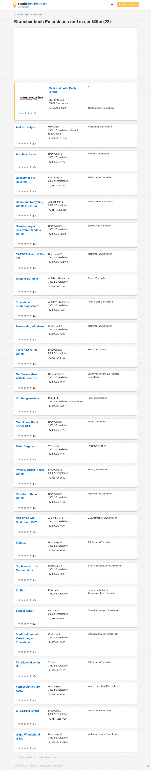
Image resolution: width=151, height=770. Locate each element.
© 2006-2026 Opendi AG (26, 766)
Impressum (45, 766)
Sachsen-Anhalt (24, 757)
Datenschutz (57, 766)
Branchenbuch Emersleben (28, 15)
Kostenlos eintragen (128, 4)
